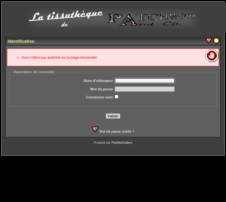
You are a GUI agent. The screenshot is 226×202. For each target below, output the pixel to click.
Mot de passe (101, 89)
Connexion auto (99, 97)
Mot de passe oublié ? (113, 131)
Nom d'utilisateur (98, 81)
